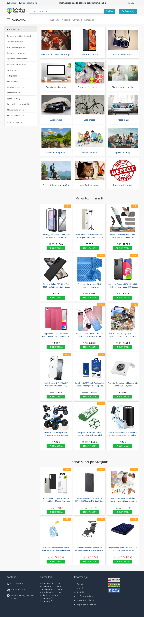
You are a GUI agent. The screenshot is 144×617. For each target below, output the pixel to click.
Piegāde (65, 19)
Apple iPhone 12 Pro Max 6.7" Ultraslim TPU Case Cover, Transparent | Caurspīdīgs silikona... (56, 384)
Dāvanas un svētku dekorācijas (20, 36)
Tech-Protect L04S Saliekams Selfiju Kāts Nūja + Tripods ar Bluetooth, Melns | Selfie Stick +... (89, 236)
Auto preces (12, 70)
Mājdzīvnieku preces (15, 110)
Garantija (89, 19)
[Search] (109, 11)
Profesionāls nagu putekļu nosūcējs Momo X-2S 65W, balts (123, 384)
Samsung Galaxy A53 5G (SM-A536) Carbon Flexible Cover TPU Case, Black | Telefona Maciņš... (122, 285)
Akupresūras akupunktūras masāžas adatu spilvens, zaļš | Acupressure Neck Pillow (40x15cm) (89, 434)
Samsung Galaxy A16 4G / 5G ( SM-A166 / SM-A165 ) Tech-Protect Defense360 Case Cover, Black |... (56, 236)
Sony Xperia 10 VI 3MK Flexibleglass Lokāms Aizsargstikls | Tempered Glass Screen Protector (89, 384)
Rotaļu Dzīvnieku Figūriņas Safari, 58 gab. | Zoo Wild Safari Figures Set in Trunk (123, 335)
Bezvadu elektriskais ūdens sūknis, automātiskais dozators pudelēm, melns (122, 434)
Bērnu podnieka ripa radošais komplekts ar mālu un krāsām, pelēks (122, 500)
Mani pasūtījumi (28, 3)
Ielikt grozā (56, 248)
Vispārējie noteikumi (86, 604)
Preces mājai (12, 81)
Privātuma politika (85, 600)
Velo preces (12, 76)
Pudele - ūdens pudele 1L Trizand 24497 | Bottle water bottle (89, 335)
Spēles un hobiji (13, 98)
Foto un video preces (16, 47)
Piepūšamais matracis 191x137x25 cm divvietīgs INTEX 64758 (123, 549)
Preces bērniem (13, 92)
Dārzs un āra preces (15, 87)
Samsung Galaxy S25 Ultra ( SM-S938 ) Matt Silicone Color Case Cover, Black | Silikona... (56, 285)
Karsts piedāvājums (14, 122)
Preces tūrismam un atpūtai (18, 104)
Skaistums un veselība (16, 64)
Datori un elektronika (16, 53)
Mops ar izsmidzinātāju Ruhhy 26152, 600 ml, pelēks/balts (122, 236)
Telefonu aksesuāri (15, 41)
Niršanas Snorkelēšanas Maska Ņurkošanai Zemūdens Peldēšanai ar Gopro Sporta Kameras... (56, 549)
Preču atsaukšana (85, 596)
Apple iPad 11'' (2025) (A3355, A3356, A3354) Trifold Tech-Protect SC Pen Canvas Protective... (56, 335)
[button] (132, 3)
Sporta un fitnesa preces (17, 58)
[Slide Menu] (17, 20)
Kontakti (12, 3)
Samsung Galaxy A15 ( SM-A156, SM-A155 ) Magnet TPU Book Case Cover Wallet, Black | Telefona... (89, 500)
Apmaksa (77, 19)
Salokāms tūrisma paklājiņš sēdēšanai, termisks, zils (89, 285)
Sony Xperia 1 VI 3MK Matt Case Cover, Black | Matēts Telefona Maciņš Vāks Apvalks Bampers (56, 500)
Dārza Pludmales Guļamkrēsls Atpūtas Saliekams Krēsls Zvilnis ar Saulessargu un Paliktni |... (89, 549)
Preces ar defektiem (15, 115)
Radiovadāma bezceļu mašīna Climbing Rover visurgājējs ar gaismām (56, 434)
